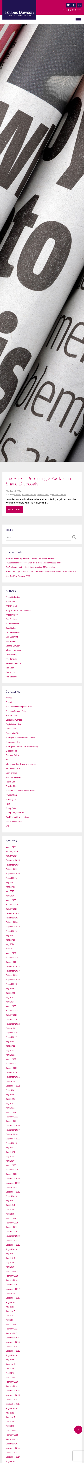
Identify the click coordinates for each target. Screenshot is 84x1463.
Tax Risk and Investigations (17, 817)
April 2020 (10, 1161)
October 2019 (12, 1187)
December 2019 (12, 1179)
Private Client (43, 494)
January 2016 (12, 1386)
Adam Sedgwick (13, 597)
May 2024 (10, 944)
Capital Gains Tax (13, 724)
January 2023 (12, 1015)
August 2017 (11, 1302)
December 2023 (12, 966)
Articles (17, 494)
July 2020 (10, 1148)
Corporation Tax (12, 733)
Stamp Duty (11, 808)
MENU (6, 19)
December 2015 (12, 1391)
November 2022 (12, 1024)
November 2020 (12, 1130)
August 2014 (11, 1461)
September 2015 (13, 1404)
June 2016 (10, 1364)
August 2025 (11, 878)
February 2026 (12, 851)
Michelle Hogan (12, 654)
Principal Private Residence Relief (20, 790)
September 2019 (13, 1192)
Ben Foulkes (11, 619)
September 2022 (13, 1033)
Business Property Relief (16, 711)
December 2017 (12, 1285)
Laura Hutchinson (13, 632)
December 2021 (12, 1072)
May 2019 (10, 1209)
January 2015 (12, 1439)
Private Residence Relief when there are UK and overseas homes (34, 563)
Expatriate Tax (12, 751)
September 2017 (13, 1298)
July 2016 (10, 1360)
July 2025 (10, 882)
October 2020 (12, 1134)
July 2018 (10, 1254)
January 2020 (12, 1174)
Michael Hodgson (13, 650)
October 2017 (12, 1293)
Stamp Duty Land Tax (15, 813)
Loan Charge (11, 773)
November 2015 (12, 1395)
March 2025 (11, 900)
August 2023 (11, 984)
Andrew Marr (11, 606)
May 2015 (10, 1421)
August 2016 (11, 1355)
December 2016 (12, 1338)
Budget (9, 702)
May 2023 (10, 997)
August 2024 (11, 931)
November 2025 (12, 865)
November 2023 (12, 971)
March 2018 (11, 1271)
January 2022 (12, 1068)
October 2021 (12, 1081)
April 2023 (10, 1002)
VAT (7, 826)
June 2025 (10, 887)
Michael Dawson (13, 646)
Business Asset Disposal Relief (19, 707)
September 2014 (13, 1457)
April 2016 (10, 1373)
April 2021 (10, 1108)
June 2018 (10, 1258)
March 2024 (11, 953)
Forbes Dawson (59, 494)
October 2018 (12, 1240)
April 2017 (10, 1320)
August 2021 (11, 1090)
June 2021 (10, 1099)
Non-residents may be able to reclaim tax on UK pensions (30, 558)
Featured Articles (29, 494)
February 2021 (12, 1117)
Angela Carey (12, 615)
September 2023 (13, 980)
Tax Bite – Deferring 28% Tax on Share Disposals (38, 480)
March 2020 (11, 1165)
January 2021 (12, 1121)
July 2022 (10, 1041)
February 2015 (12, 1435)
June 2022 (10, 1046)
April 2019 (10, 1214)
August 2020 (11, 1143)
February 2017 (12, 1329)
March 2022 (11, 1059)
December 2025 (12, 860)
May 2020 (10, 1156)
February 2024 (12, 958)
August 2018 (11, 1249)
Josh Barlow (11, 628)
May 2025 (10, 891)
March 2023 (11, 1006)
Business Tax (11, 715)
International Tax (13, 768)
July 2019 (10, 1201)
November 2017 (12, 1289)
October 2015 (12, 1400)
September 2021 (13, 1086)
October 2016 (12, 1346)
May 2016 (10, 1369)
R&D (8, 804)
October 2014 (12, 1452)
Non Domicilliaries (13, 777)
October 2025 (12, 869)
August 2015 (11, 1408)
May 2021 (10, 1103)
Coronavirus (11, 729)
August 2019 (11, 1196)
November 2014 (12, 1448)
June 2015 (10, 1417)
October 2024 (12, 922)
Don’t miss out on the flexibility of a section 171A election (30, 567)
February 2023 (12, 1010)
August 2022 (11, 1037)
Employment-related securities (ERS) (22, 746)
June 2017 (10, 1311)
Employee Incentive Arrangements (20, 738)
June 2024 (10, 940)
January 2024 (12, 962)
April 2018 (10, 1267)
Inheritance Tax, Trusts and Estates (21, 764)
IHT (7, 760)
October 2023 (12, 975)
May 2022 (10, 1050)
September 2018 (13, 1245)
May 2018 (10, 1262)
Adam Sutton (11, 601)
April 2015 (10, 1426)
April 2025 (10, 896)
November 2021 (12, 1077)
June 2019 (10, 1205)
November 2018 (12, 1236)
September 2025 (13, 874)
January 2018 (12, 1280)
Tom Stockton (12, 677)
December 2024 (12, 913)
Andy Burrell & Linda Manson (18, 610)
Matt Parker (11, 641)
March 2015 (11, 1430)
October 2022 (12, 1028)
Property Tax (11, 799)
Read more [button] (14, 509)
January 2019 (12, 1227)
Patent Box (10, 782)
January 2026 (12, 856)
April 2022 (10, 1055)
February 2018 (12, 1276)
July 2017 (10, 1307)
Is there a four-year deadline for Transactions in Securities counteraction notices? (41, 571)
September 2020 (13, 1139)
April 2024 (10, 949)
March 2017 (11, 1324)
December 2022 (12, 1019)
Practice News (12, 786)
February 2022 (12, 1064)
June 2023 (10, 993)
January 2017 (12, 1333)
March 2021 (11, 1112)
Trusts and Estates (14, 821)
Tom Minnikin (11, 672)
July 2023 (10, 988)
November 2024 (12, 918)
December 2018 (12, 1231)
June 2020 (10, 1152)
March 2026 (11, 847)
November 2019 (12, 1183)
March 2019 (11, 1218)
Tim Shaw (10, 668)
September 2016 (13, 1351)
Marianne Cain (12, 637)
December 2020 (12, 1125)
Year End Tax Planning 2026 (18, 576)
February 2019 (12, 1223)
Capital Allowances (14, 720)
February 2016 (12, 1382)
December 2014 (12, 1444)
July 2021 (10, 1095)
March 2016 (11, 1377)
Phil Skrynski (11, 659)
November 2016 (12, 1342)
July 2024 (10, 935)
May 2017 (10, 1315)
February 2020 (12, 1170)
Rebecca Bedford (13, 663)
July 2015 (10, 1413)
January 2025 (12, 909)
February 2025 (12, 904)
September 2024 (13, 927)
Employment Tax (13, 742)
